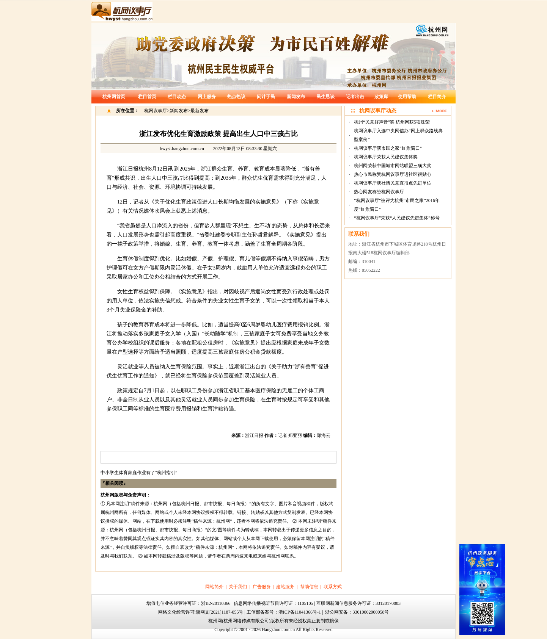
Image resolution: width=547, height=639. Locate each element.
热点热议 (236, 96)
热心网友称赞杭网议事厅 (379, 191)
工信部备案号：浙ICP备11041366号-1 (284, 612)
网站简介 (214, 586)
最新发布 (199, 110)
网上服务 (207, 96)
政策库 (381, 96)
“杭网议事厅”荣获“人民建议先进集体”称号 (396, 218)
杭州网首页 (113, 96)
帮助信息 (309, 586)
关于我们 (238, 586)
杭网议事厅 (155, 110)
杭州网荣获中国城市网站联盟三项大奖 (392, 165)
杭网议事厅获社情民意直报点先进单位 (392, 183)
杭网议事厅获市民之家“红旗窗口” (388, 148)
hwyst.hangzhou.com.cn (182, 148)
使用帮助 (407, 96)
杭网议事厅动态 (377, 111)
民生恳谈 (325, 96)
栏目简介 (437, 96)
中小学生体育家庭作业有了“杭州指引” (139, 472)
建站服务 (285, 586)
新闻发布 (296, 96)
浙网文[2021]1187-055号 (220, 612)
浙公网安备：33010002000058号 (357, 612)
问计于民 (266, 96)
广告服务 (262, 586)
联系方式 (333, 586)
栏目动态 (177, 96)
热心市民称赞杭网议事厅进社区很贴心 (392, 174)
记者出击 (355, 96)
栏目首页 (147, 96)
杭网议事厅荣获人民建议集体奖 (386, 157)
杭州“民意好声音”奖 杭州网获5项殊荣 (392, 122)
